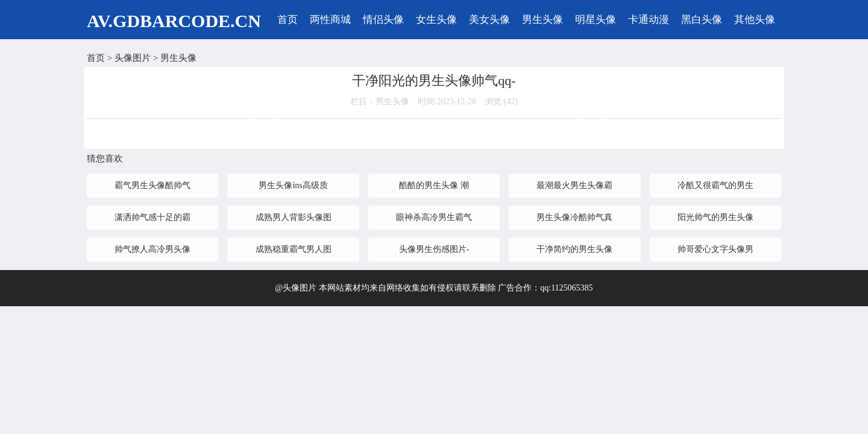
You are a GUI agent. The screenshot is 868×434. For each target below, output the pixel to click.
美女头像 (489, 19)
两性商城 (330, 19)
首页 (287, 19)
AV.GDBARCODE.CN (174, 21)
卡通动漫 (648, 19)
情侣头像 (383, 19)
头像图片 (133, 58)
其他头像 (754, 19)
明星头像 (595, 19)
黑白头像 (701, 19)
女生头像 (436, 19)
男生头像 (542, 19)
